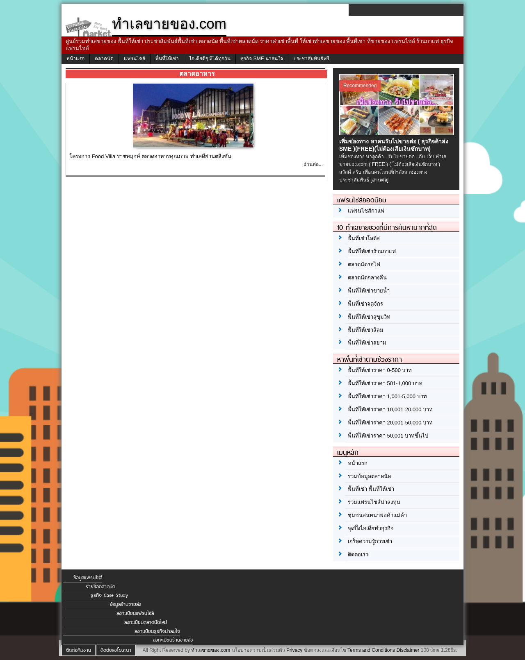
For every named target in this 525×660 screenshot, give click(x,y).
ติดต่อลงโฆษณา (115, 650)
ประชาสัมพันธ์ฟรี (311, 58)
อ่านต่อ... (313, 164)
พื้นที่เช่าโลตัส (364, 238)
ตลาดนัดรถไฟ (364, 264)
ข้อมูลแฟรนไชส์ (87, 578)
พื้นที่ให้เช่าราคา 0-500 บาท (380, 370)
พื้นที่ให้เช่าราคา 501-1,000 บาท (385, 383)
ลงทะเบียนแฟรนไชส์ (135, 613)
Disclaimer (407, 650)
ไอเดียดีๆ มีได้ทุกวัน (210, 58)
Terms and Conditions (371, 650)
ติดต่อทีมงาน (78, 650)
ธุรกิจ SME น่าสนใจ (262, 58)
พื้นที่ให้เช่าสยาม (367, 343)
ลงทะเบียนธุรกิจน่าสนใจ (157, 631)
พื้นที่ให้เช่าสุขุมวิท (369, 317)
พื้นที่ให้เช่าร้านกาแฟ (372, 251)
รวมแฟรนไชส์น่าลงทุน (374, 502)
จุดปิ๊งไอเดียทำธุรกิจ (371, 528)
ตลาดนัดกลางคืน (367, 277)
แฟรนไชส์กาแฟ (366, 211)
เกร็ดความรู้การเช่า (370, 541)
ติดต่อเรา (358, 554)
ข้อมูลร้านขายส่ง (125, 604)
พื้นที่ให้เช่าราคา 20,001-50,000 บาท (390, 423)
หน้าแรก (75, 58)
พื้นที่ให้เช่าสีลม (365, 330)
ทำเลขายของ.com (210, 650)
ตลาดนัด (104, 58)
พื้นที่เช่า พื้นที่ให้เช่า (371, 489)
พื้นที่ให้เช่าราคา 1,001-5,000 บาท (387, 396)
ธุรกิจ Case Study (109, 595)
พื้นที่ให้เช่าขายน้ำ (369, 291)
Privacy (294, 650)
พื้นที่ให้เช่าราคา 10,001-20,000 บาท (390, 409)
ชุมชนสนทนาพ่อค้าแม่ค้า (377, 515)
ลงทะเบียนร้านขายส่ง (173, 640)
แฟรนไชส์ (134, 58)
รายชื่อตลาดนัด (100, 587)
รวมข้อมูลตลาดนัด (369, 476)
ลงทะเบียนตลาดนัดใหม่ (145, 622)
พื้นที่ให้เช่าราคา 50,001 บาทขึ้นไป (388, 436)
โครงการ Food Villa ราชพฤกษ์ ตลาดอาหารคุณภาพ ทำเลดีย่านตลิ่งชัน (150, 156)
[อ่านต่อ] (379, 180)
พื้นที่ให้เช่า (167, 58)
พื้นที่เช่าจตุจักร (365, 304)
